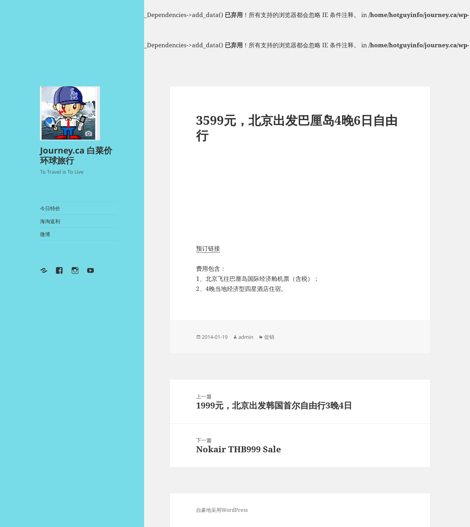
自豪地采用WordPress (222, 510)
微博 (45, 234)
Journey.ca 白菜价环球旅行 (76, 155)
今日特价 (50, 208)
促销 (269, 336)
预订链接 (208, 248)
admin (245, 336)
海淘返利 (50, 221)
